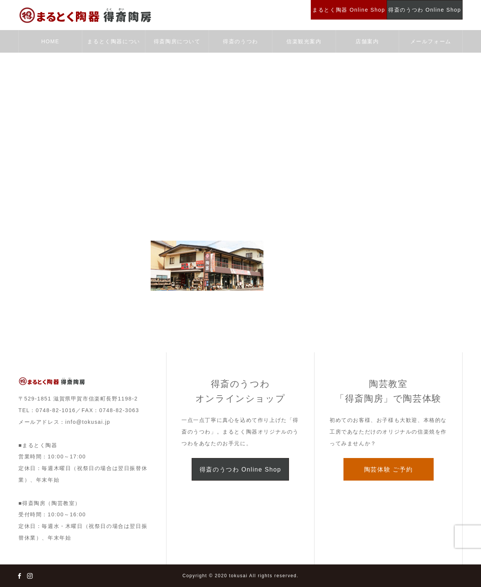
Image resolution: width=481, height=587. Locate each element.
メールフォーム (430, 41)
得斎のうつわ (240, 41)
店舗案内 (367, 41)
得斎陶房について (177, 41)
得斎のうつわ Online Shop (240, 469)
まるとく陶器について (113, 45)
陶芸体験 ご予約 (388, 469)
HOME (50, 41)
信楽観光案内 (304, 41)
